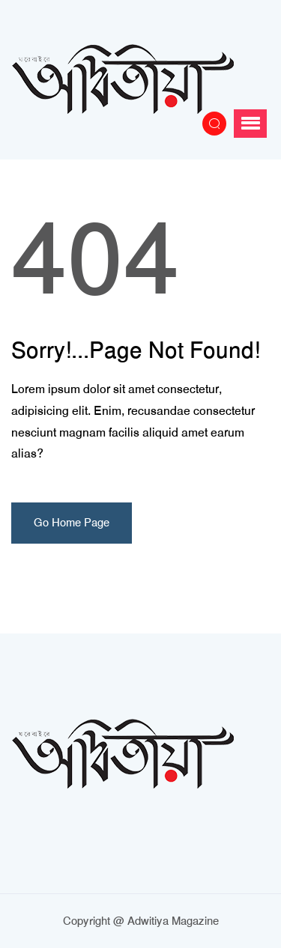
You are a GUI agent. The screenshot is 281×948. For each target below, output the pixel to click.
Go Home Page (71, 522)
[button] (250, 123)
